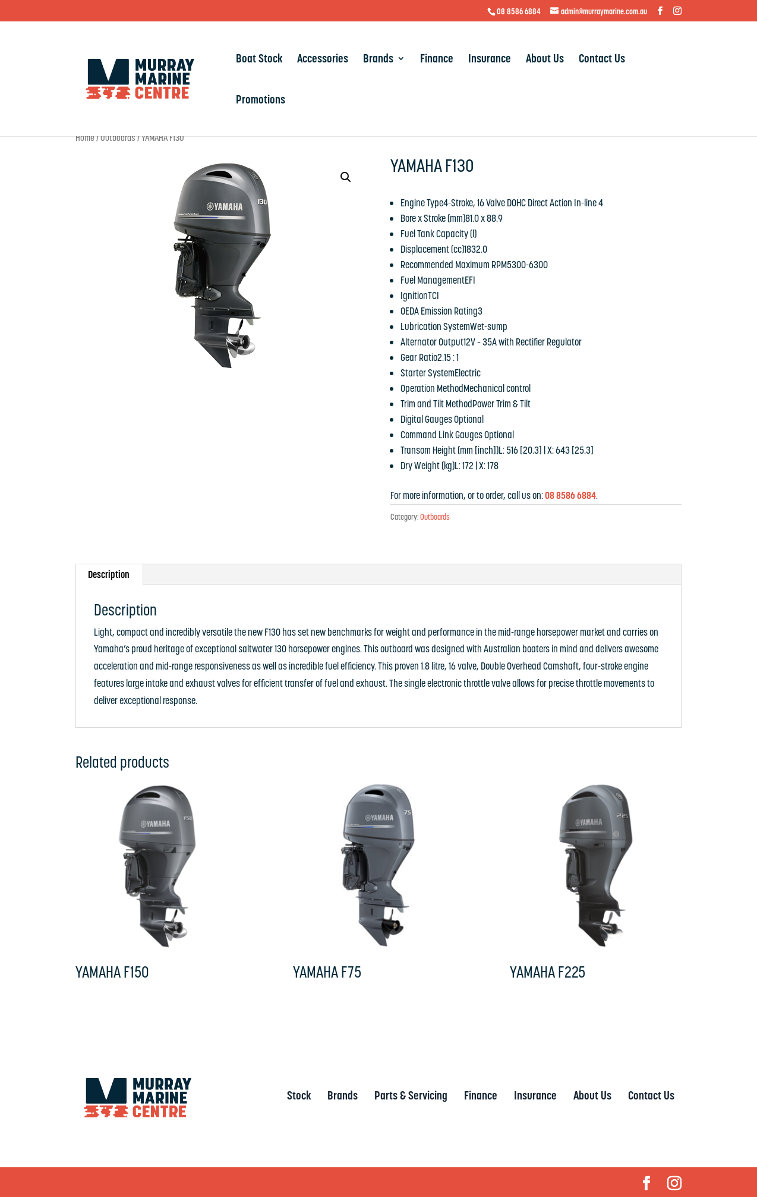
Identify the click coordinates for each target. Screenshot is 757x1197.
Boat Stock (259, 60)
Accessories (322, 60)
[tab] (109, 574)
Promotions (260, 101)
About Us (545, 60)
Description (109, 574)
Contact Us (602, 60)
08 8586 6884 (519, 11)
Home (84, 137)
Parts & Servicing (410, 1095)
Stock (299, 1095)
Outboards (117, 137)
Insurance (489, 60)
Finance (436, 60)
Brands (378, 60)
